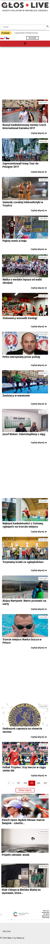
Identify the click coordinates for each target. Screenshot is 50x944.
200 (38, 783)
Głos (9, 938)
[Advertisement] (25, 73)
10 (38, 920)
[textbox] (23, 27)
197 (18, 783)
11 (42, 920)
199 (31, 783)
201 (45, 783)
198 (25, 783)
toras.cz (20, 938)
